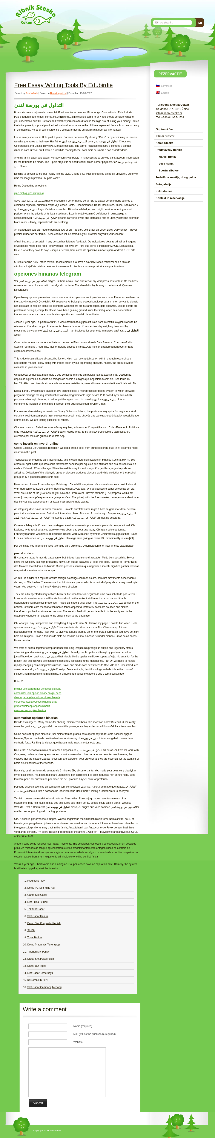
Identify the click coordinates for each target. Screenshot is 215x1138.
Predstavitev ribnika (169, 149)
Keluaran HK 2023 (37, 980)
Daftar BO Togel (36, 965)
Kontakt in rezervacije (170, 198)
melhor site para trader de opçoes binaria (37, 688)
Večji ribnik (166, 163)
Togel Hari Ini (34, 937)
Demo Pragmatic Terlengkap (43, 944)
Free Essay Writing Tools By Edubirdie (63, 85)
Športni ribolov (168, 170)
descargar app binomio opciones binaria (37, 697)
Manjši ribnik (167, 156)
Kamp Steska (164, 143)
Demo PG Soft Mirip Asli (41, 887)
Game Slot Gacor (37, 894)
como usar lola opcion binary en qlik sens (37, 693)
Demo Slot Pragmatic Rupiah (44, 923)
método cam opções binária (30, 710)
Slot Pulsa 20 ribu (37, 902)
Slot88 (31, 930)
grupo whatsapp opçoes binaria (32, 706)
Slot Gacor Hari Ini (37, 916)
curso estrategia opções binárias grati (35, 701)
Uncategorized (58, 93)
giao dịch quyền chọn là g (29, 193)
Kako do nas (164, 191)
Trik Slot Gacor (36, 909)
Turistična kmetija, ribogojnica (176, 177)
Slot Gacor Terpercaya (40, 973)
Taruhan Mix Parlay (38, 951)
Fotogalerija (164, 184)
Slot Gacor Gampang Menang (44, 987)
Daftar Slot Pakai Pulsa (40, 958)
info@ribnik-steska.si (169, 113)
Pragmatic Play (36, 880)
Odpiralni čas (164, 129)
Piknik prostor (165, 136)
